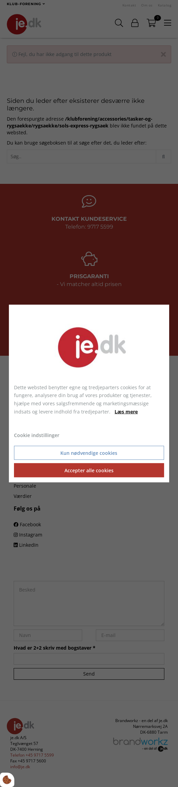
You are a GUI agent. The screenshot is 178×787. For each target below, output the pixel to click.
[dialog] (89, 393)
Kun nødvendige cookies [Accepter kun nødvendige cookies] (88, 453)
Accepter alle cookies (89, 470)
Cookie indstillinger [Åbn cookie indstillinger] (36, 435)
